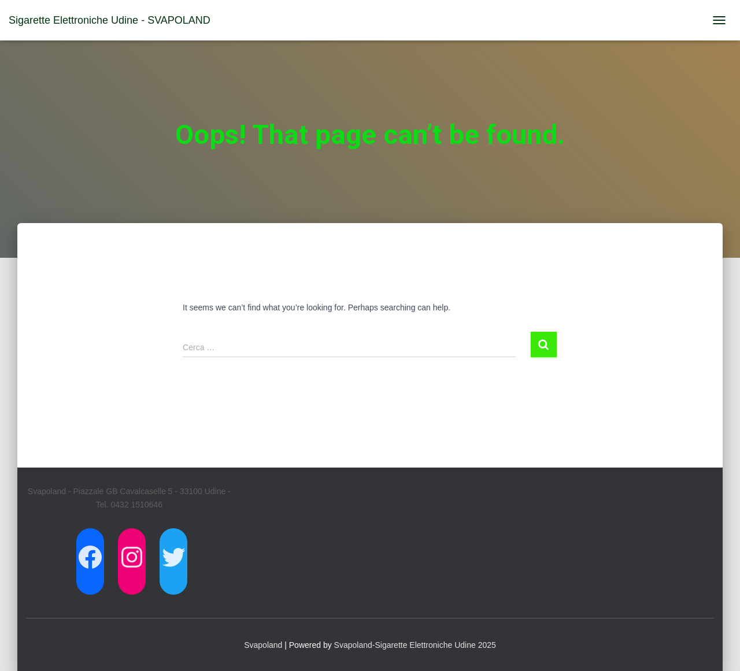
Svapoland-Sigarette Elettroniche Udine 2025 (415, 645)
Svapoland (263, 645)
